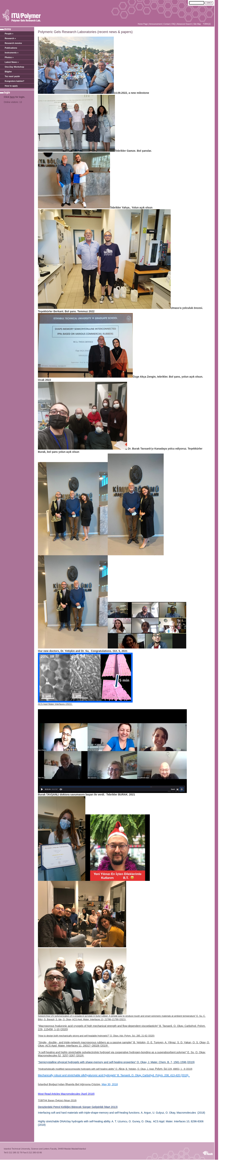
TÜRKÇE (207, 24)
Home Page (143, 24)
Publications (11, 48)
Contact (166, 24)
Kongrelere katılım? (14, 81)
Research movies (13, 43)
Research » (10, 38)
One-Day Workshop (14, 67)
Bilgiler (8, 71)
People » (9, 33)
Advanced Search (184, 24)
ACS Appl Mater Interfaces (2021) (55, 704)
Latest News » (12, 62)
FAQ (173, 24)
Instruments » (11, 52)
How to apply (11, 86)
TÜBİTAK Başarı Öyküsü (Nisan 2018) (57, 1100)
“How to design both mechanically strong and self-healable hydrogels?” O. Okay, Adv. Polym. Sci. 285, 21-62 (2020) (96, 1035)
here (12, 97)
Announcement (155, 24)
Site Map (197, 24)
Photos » (9, 57)
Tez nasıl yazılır (12, 76)
